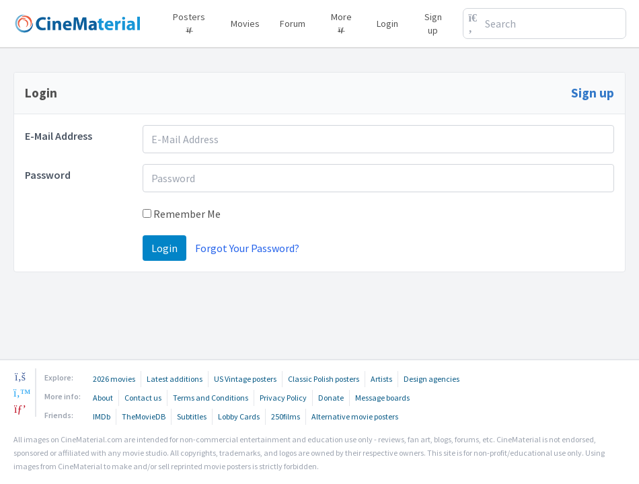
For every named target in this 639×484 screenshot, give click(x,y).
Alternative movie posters (354, 416)
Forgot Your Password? (247, 248)
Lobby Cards (239, 416)
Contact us (142, 398)
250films (285, 416)
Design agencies (431, 379)
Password (48, 175)
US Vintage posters (245, 379)
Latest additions (174, 379)
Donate (331, 398)
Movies (245, 23)
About (103, 398)
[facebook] (20, 376)
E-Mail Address (58, 136)
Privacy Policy (283, 398)
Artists (381, 379)
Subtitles (191, 416)
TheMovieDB (143, 416)
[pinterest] (20, 408)
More (341, 21)
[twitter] (20, 392)
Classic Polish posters (323, 379)
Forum (292, 23)
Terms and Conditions (210, 398)
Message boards (382, 398)
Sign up (433, 23)
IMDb (101, 416)
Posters (189, 21)
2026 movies (114, 379)
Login (387, 23)
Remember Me (182, 213)
